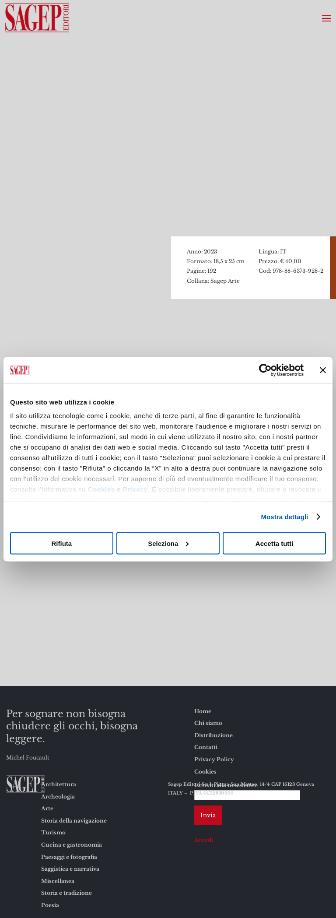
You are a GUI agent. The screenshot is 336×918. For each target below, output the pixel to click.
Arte (47, 808)
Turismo (53, 832)
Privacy (135, 489)
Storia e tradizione (66, 893)
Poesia (50, 905)
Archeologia (58, 796)
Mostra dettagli (284, 517)
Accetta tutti (275, 543)
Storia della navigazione (74, 820)
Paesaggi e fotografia (69, 857)
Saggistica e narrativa (70, 868)
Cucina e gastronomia (71, 844)
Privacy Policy (214, 759)
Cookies (101, 489)
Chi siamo (208, 723)
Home (202, 711)
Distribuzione (213, 735)
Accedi (203, 840)
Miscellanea (57, 881)
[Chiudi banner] (323, 370)
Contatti (205, 747)
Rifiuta (61, 543)
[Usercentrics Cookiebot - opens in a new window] (265, 369)
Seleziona (168, 543)
